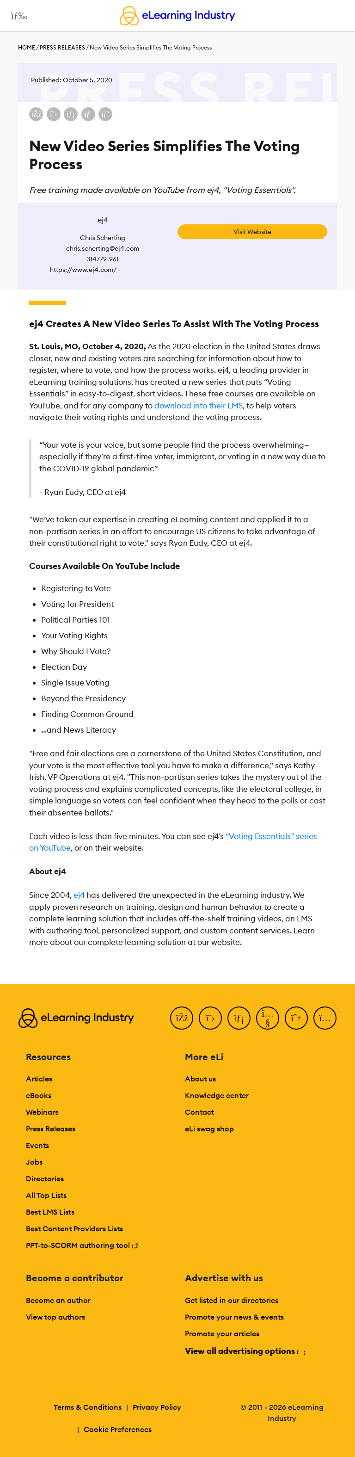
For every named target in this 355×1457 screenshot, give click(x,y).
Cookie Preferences (118, 1429)
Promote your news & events (234, 1316)
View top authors (55, 1316)
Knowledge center (217, 1095)
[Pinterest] (296, 1018)
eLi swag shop (209, 1128)
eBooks (38, 1095)
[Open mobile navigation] (17, 15)
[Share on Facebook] (36, 114)
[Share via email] (88, 114)
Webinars (42, 1112)
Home (26, 47)
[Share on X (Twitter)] (54, 114)
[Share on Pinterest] (105, 114)
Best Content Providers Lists (74, 1228)
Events (37, 1145)
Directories (45, 1178)
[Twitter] (210, 1018)
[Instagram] (325, 1018)
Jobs (34, 1162)
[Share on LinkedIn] (71, 114)
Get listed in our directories (231, 1300)
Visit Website (252, 232)
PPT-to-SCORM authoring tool (82, 1245)
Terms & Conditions (88, 1407)
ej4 (79, 895)
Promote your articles (222, 1333)
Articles (39, 1078)
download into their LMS (198, 406)
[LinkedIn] (239, 1018)
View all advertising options (245, 1351)
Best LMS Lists (50, 1211)
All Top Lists (46, 1195)
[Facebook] (181, 1018)
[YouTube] (267, 1018)
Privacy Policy (157, 1407)
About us (200, 1078)
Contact (199, 1112)
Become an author (58, 1300)
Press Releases (62, 47)
